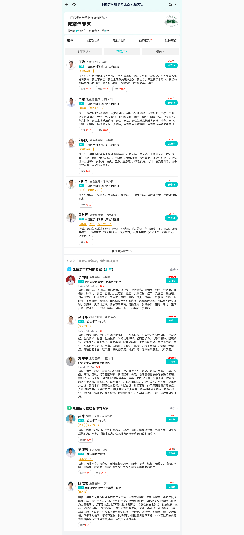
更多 (173, 269)
